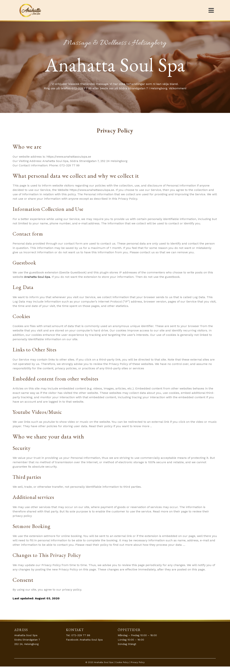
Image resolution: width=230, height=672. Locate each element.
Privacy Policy (138, 662)
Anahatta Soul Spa (91, 639)
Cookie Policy (122, 662)
